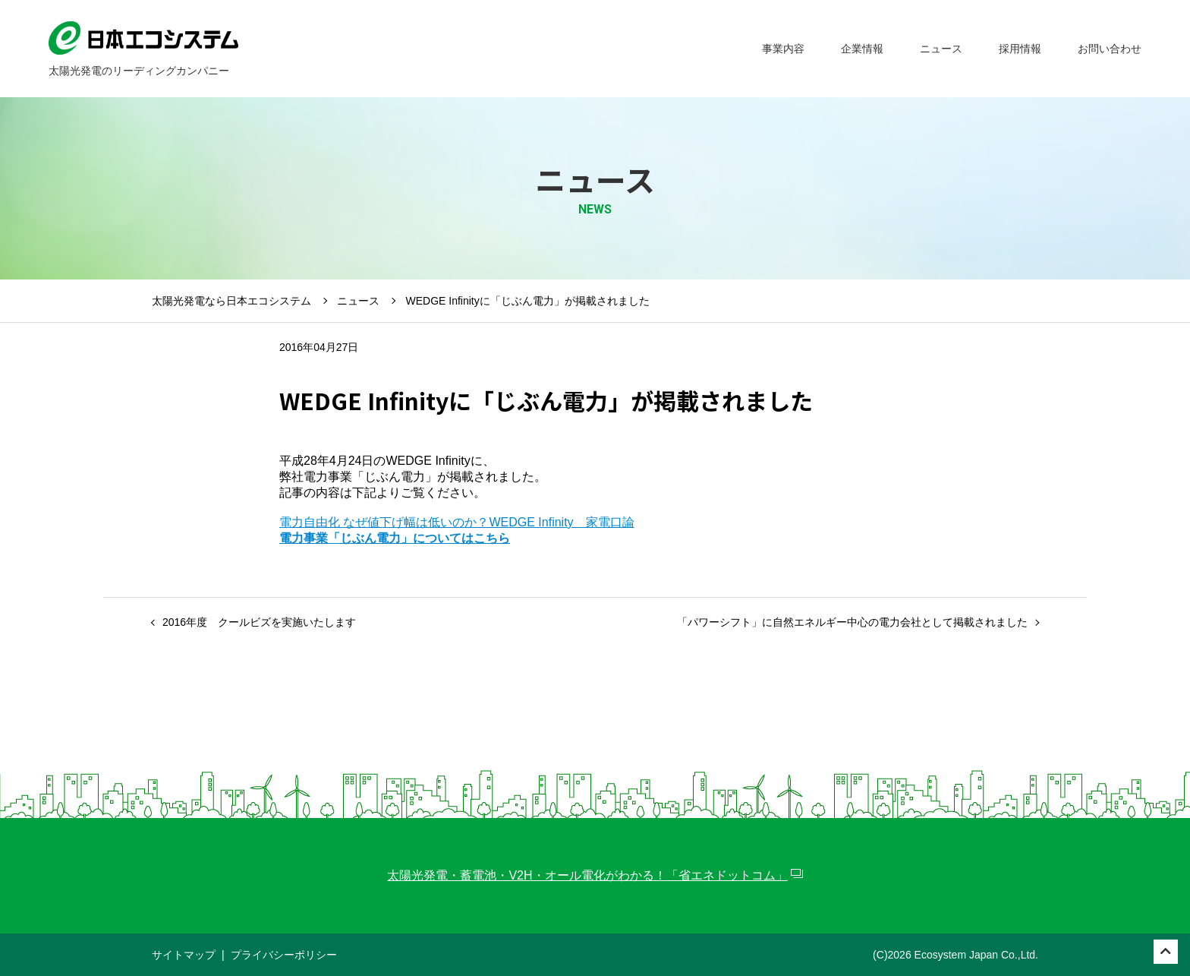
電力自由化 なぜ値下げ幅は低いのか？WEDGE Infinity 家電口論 (456, 522)
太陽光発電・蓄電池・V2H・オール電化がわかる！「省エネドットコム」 (587, 875)
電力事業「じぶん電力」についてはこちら (394, 538)
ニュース (358, 301)
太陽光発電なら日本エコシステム (231, 301)
